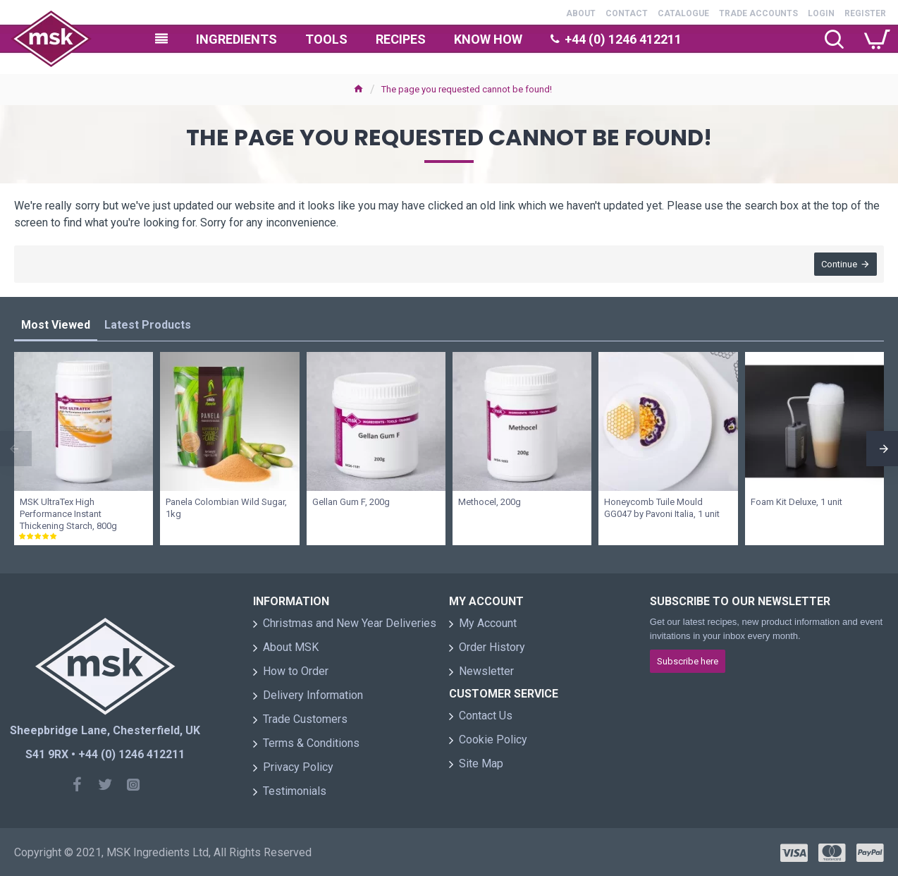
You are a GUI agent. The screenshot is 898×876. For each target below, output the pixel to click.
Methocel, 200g (489, 502)
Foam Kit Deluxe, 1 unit (796, 502)
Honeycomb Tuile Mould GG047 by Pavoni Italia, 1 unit (662, 508)
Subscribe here (687, 661)
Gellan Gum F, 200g (351, 502)
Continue (839, 264)
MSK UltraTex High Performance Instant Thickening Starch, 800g (68, 514)
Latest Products (147, 324)
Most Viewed (55, 324)
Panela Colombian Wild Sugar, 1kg (226, 508)
